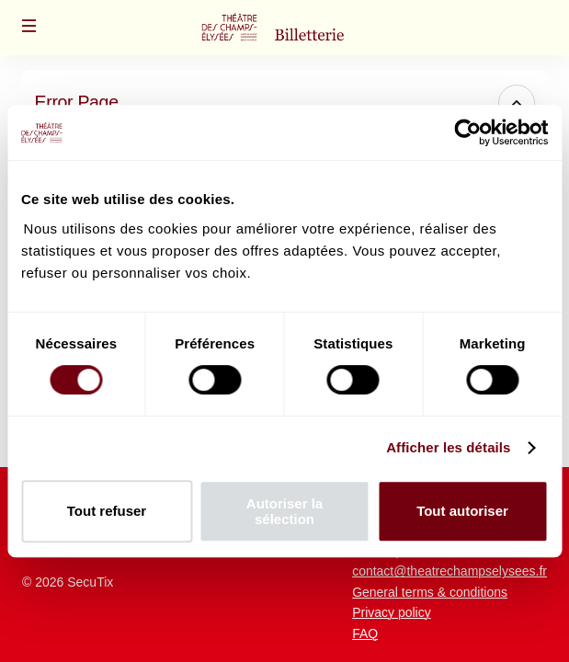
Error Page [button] (77, 102)
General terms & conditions (429, 592)
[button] (29, 26)
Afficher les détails (448, 447)
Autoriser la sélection (284, 511)
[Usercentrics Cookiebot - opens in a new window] (467, 132)
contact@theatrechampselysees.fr (449, 571)
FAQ (365, 633)
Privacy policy (391, 612)
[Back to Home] (284, 27)
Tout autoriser (462, 511)
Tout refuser (106, 511)
